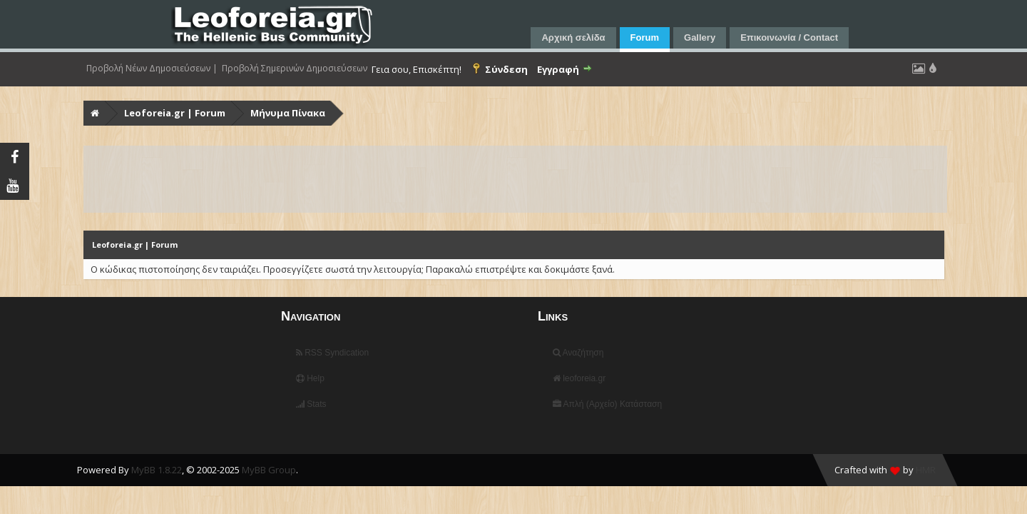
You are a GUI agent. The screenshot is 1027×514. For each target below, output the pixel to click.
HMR (926, 469)
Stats (311, 404)
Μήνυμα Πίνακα (287, 112)
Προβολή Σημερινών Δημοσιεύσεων (294, 68)
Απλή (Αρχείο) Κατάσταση (607, 404)
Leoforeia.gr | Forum (174, 112)
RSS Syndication (332, 353)
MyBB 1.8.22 (156, 469)
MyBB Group (269, 469)
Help (310, 378)
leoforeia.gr (579, 378)
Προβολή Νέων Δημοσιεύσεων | (152, 68)
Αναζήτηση (578, 353)
